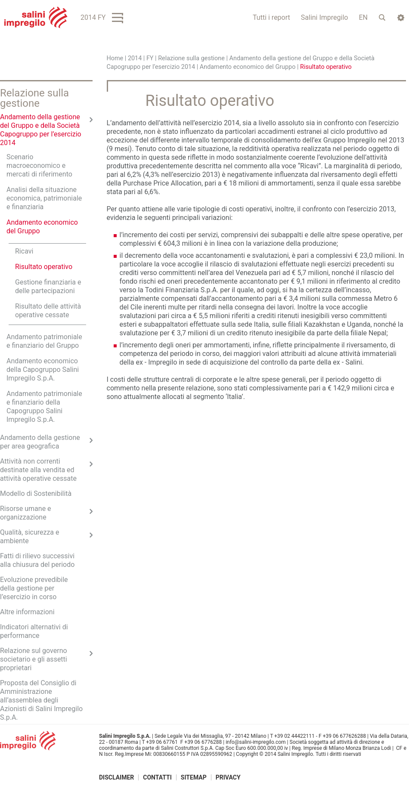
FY (150, 58)
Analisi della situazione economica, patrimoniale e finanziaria (44, 198)
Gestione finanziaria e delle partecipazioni (48, 286)
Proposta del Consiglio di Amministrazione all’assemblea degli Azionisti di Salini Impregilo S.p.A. (41, 700)
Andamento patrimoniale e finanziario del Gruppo (44, 341)
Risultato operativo (43, 267)
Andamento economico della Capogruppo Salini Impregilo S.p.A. (42, 369)
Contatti (157, 777)
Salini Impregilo (324, 17)
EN (363, 17)
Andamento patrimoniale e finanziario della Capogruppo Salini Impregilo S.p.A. (44, 407)
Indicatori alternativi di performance (34, 631)
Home (115, 58)
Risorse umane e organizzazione (25, 512)
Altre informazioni (27, 612)
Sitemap (194, 777)
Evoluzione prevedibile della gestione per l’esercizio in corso (34, 588)
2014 (135, 58)
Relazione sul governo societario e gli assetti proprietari (33, 659)
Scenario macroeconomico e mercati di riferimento (39, 165)
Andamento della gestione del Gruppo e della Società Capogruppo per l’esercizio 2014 (40, 130)
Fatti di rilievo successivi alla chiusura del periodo (37, 560)
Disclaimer (116, 777)
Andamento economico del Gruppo (248, 67)
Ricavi (24, 251)
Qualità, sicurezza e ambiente (29, 536)
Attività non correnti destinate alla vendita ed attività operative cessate (38, 470)
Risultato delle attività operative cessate (48, 310)
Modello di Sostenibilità (35, 493)
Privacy (228, 777)
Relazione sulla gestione (191, 58)
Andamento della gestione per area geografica (40, 441)
